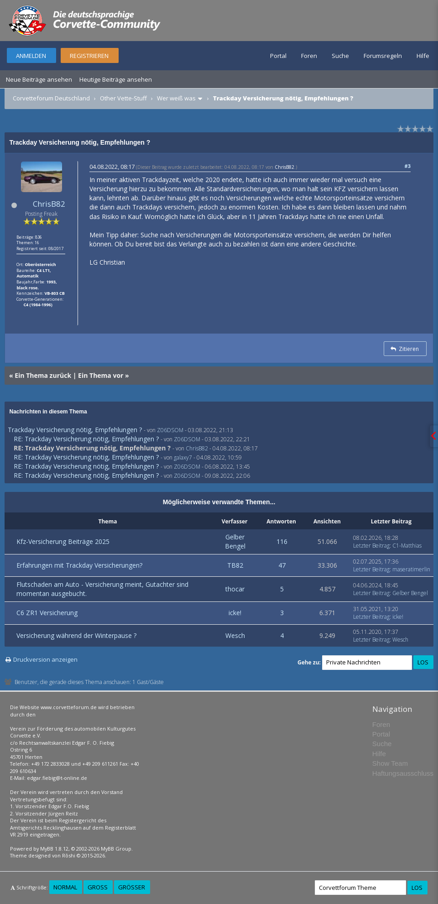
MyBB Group (116, 848)
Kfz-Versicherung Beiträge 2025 (63, 541)
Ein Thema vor (100, 375)
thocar (235, 589)
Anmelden (31, 56)
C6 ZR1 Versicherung (47, 612)
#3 (408, 165)
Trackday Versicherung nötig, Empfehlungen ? (75, 429)
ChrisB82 (49, 204)
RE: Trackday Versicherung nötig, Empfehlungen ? (86, 438)
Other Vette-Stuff (123, 98)
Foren (309, 56)
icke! (235, 612)
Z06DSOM (170, 430)
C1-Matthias (407, 545)
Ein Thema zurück (43, 375)
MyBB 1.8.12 (54, 848)
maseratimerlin (411, 569)
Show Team (390, 763)
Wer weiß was (176, 98)
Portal (278, 56)
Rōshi (68, 855)
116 (281, 541)
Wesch (235, 635)
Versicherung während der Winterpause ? (76, 635)
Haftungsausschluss (402, 773)
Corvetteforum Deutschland (51, 98)
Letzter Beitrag (371, 545)
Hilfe (423, 56)
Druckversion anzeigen (45, 659)
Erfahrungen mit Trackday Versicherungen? (79, 565)
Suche (340, 56)
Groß (98, 887)
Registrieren (89, 56)
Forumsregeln (383, 56)
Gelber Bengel (235, 541)
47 (282, 565)
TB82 (235, 565)
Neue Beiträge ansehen (39, 79)
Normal (65, 887)
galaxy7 (183, 457)
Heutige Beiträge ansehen (115, 79)
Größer (131, 887)
